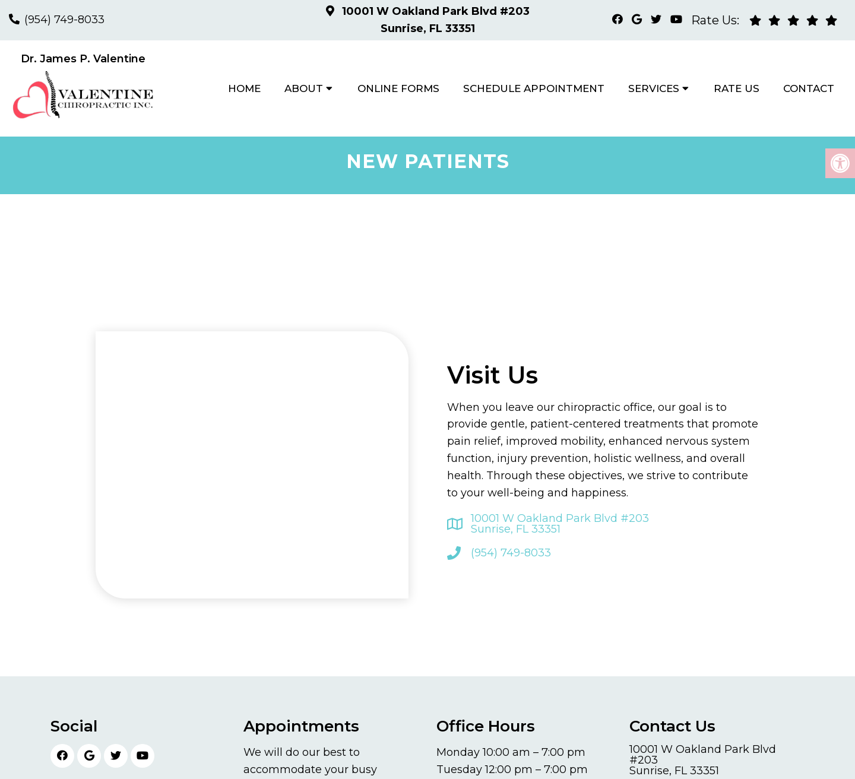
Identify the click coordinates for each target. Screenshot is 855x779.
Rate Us (736, 88)
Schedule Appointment (533, 88)
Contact (808, 88)
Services (653, 88)
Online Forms (398, 88)
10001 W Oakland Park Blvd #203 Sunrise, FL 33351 (560, 523)
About (303, 88)
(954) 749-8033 (64, 19)
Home (244, 88)
